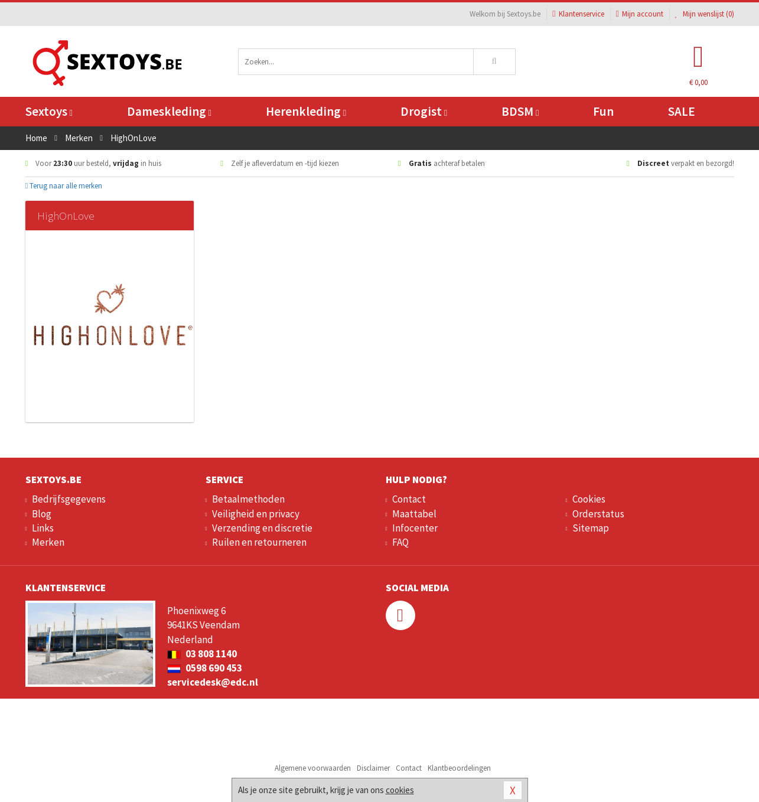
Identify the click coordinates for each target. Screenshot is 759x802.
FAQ (400, 542)
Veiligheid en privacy (255, 513)
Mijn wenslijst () (704, 14)
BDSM (520, 111)
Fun (603, 111)
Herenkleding (306, 111)
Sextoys (49, 111)
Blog (41, 513)
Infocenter (415, 527)
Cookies (588, 499)
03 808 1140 (202, 653)
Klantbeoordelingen (459, 768)
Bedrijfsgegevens (69, 499)
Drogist (423, 111)
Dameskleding (169, 111)
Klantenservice (578, 14)
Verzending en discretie (262, 527)
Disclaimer (373, 768)
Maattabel (414, 513)
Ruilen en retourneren (259, 542)
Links (43, 527)
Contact (409, 499)
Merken (48, 542)
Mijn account (639, 14)
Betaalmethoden (248, 499)
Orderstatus (598, 513)
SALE (681, 111)
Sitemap (590, 527)
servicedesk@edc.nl (212, 682)
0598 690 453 (204, 667)
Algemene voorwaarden (313, 768)
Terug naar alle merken (64, 186)
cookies (400, 790)
